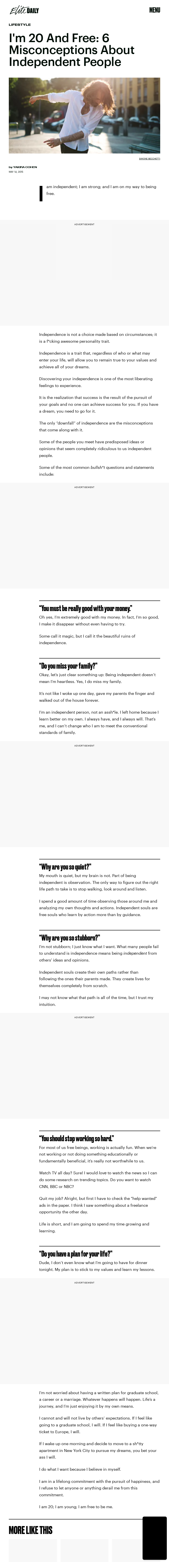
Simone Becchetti (149, 158)
